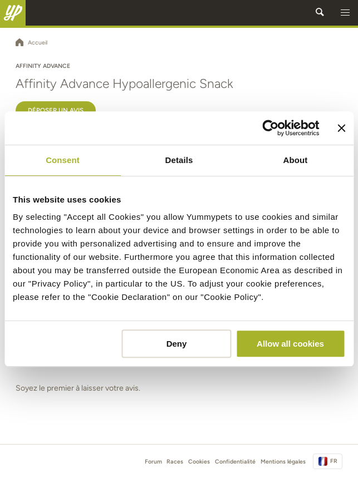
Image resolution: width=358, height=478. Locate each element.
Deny (176, 343)
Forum (153, 461)
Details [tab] (179, 160)
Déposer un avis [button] (56, 110)
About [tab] (295, 160)
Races (174, 461)
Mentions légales (283, 461)
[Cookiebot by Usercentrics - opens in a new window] (271, 128)
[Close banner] (341, 128)
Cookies (199, 461)
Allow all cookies (290, 343)
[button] (345, 13)
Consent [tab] (63, 160)
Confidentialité (235, 461)
